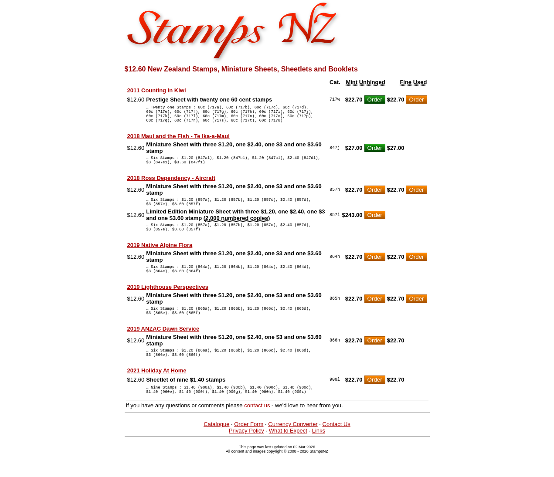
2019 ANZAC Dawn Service (163, 347)
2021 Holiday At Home (157, 391)
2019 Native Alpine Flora (160, 258)
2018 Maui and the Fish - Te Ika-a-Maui (178, 141)
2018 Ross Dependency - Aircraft (171, 186)
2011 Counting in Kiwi (156, 90)
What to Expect (288, 454)
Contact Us (336, 447)
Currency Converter (292, 447)
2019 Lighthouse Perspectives (167, 302)
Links (318, 454)
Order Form (248, 447)
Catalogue (216, 447)
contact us (257, 429)
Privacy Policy (246, 454)
